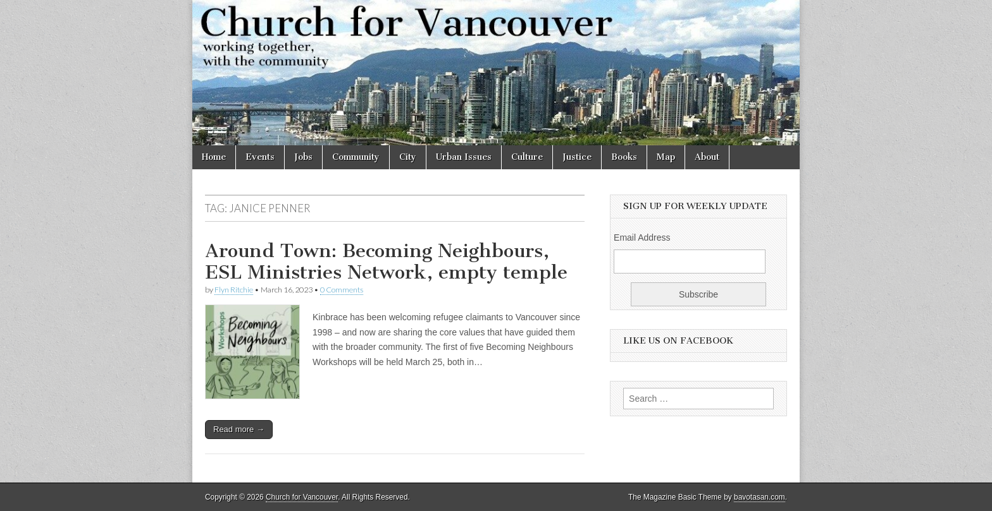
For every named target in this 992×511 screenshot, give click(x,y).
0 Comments (341, 289)
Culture (527, 157)
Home (214, 157)
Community (356, 157)
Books (624, 157)
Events (260, 157)
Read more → (238, 429)
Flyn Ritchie (233, 289)
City (407, 157)
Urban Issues (464, 157)
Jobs (303, 157)
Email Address (642, 237)
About (707, 157)
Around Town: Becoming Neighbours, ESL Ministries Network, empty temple (386, 261)
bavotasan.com (759, 497)
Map (666, 157)
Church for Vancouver (302, 497)
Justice (577, 157)
